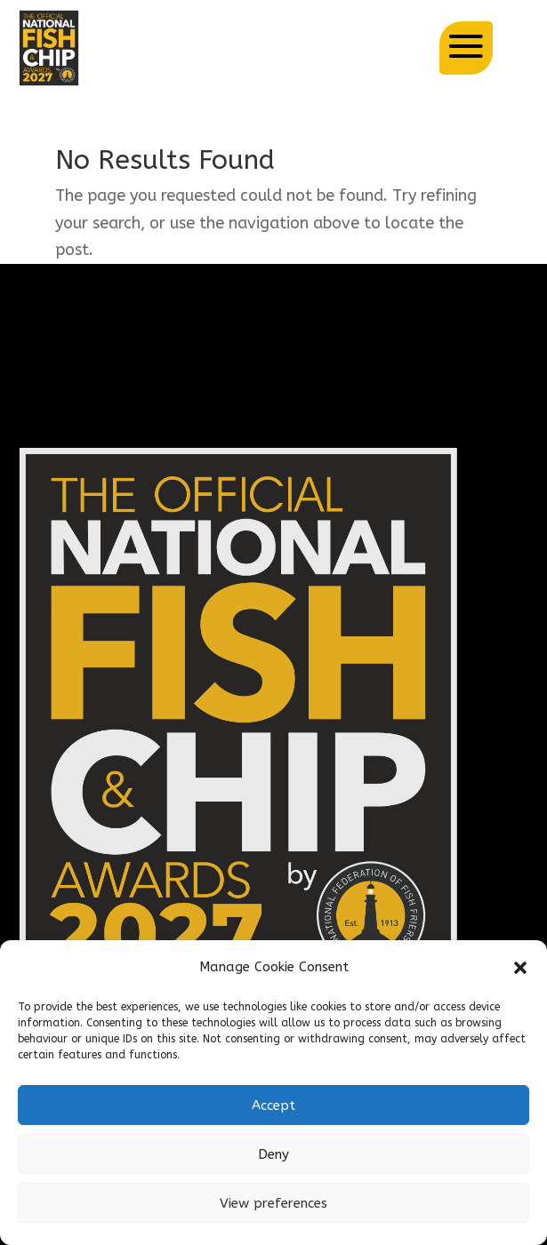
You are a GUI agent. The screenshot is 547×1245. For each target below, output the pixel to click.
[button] (520, 968)
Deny (273, 1154)
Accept (273, 1105)
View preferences (273, 1203)
